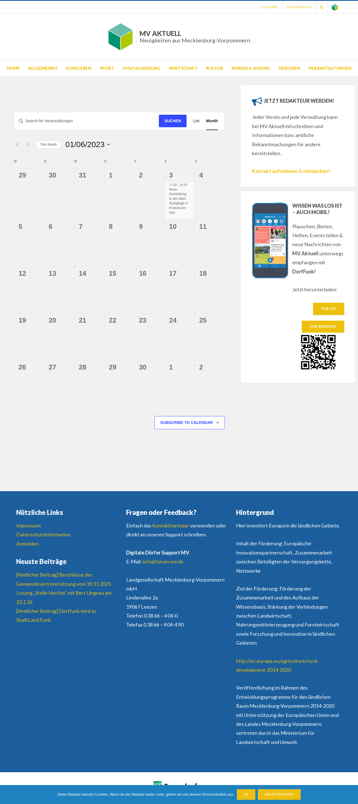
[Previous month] (17, 144)
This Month (48, 145)
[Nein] (351, 794)
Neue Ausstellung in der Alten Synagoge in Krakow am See (178, 201)
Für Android (323, 326)
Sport (107, 68)
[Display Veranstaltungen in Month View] (212, 121)
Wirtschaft (183, 68)
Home (13, 68)
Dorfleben (78, 68)
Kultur (214, 68)
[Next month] (28, 144)
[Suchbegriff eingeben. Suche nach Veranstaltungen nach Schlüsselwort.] (86, 121)
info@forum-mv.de (163, 561)
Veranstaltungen (329, 68)
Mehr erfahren (279, 794)
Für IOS (328, 308)
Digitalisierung (142, 68)
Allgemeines (42, 68)
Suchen (172, 121)
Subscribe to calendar (186, 422)
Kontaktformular (170, 525)
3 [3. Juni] (171, 175)
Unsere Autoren (298, 7)
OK (246, 794)
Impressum (28, 525)
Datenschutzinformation (43, 534)
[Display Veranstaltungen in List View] (196, 121)
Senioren (289, 68)
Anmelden (27, 544)
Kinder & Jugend (251, 68)
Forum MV (268, 7)
